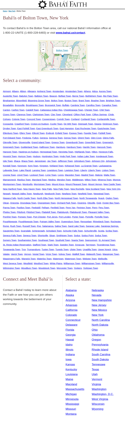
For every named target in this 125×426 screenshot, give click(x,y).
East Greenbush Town (47, 128)
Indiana (70, 354)
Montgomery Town (12, 184)
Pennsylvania (100, 344)
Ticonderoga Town (106, 244)
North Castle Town (26, 198)
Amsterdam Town (73, 91)
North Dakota (100, 324)
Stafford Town (39, 244)
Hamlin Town (89, 147)
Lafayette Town (10, 170)
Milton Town (90, 179)
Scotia (101, 231)
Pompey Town (25, 217)
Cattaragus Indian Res (51, 110)
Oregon (96, 339)
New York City (113, 189)
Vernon (27, 254)
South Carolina (101, 354)
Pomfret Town (10, 217)
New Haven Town (32, 189)
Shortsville (43, 235)
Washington (99, 389)
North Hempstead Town (66, 198)
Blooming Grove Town (39, 100)
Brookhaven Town (35, 105)
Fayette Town (90, 133)
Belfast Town (64, 96)
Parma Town (9, 207)
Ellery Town (25, 133)
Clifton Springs (99, 114)
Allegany (31, 91)
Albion (23, 91)
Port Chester (39, 217)
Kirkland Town (56, 165)
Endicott (50, 133)
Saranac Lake (93, 226)
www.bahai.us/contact (70, 32)
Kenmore (22, 165)
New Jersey (99, 305)
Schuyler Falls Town (73, 231)
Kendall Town (9, 165)
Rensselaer (86, 221)
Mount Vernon (95, 184)
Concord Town (34, 119)
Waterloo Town (44, 258)
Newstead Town (101, 193)
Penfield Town (57, 207)
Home (5, 11)
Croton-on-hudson (40, 124)
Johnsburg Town (82, 161)
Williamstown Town (90, 263)
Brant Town (84, 100)
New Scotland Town (95, 189)
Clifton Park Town (82, 114)
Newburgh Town (53, 193)
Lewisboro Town (55, 170)
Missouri (71, 408)
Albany (15, 91)
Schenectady (38, 231)
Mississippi (72, 403)
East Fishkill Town (26, 128)
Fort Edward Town (12, 138)
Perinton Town (84, 207)
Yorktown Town (90, 268)
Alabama (71, 290)
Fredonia (26, 138)
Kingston (44, 165)
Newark (7, 193)
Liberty (83, 170)
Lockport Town (37, 175)
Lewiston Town (71, 170)
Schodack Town (54, 231)
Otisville (91, 203)
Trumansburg (33, 249)
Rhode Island (100, 349)
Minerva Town (105, 179)
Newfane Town (69, 193)
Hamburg (60, 147)
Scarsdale (26, 231)
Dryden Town (9, 128)
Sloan (52, 235)
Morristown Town (42, 184)
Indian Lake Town (86, 156)
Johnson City (98, 161)
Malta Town (109, 175)
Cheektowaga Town (73, 110)
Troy (23, 249)
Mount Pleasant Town (76, 184)
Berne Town (78, 96)
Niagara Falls (9, 198)
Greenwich (107, 142)
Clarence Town (24, 114)
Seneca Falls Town (12, 235)
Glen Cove (96, 138)
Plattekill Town (49, 212)
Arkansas (71, 305)
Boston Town (70, 100)
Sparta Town (77, 240)
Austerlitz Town (10, 96)
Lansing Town (39, 170)
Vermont (97, 379)
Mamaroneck (9, 179)
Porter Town (78, 217)
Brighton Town (113, 100)
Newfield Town (85, 193)
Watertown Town (73, 258)
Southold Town (62, 240)
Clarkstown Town (41, 114)
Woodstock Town (46, 268)
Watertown (58, 258)
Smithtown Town (64, 235)
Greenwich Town (11, 147)
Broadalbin (8, 105)
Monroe (116, 179)
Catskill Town (32, 110)
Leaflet (52, 69)
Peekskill (36, 207)
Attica (95, 91)
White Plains (56, 263)
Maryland (71, 384)
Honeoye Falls (106, 152)
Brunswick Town (53, 105)
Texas (95, 369)
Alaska (70, 295)
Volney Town (64, 254)
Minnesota (72, 399)
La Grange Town (89, 165)
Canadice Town (109, 105)
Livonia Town (9, 175)
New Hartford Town (12, 189)
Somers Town (10, 240)
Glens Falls (108, 138)
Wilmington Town (11, 268)
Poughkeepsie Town (28, 221)
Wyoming (97, 408)
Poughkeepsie (10, 221)
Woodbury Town (29, 268)
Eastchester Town (106, 128)
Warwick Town (28, 258)
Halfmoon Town (47, 147)
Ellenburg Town (10, 133)
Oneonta (14, 203)
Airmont (7, 91)
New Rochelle (77, 189)
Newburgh (38, 193)
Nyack (101, 198)
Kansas (70, 364)
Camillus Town (93, 105)
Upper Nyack (104, 249)
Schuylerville (90, 231)
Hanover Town (10, 152)
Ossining (81, 203)
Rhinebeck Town (101, 221)
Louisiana (72, 374)
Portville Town (101, 217)
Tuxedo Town (62, 249)
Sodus (77, 235)
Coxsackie (8, 124)
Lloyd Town (22, 175)
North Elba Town (45, 198)
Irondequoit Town (104, 156)
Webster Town (89, 258)
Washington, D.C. (103, 394)
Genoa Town (70, 138)
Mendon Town (64, 179)
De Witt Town (70, 124)
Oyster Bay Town (110, 203)
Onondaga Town (28, 203)
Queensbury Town (70, 221)
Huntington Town (50, 156)
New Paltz (47, 189)
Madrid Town (87, 175)
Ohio (95, 329)
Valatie (6, 254)
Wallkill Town (78, 254)
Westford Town (41, 263)
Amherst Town (44, 91)
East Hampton (67, 128)
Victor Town (51, 254)
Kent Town (33, 165)
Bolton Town (62, 50)
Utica (114, 249)
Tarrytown (90, 244)
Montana (71, 413)
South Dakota (100, 359)
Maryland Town (39, 179)
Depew (97, 124)
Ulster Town (76, 249)
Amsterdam (58, 91)
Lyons (61, 175)
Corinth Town (63, 119)
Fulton (35, 138)
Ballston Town (41, 96)
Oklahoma (98, 334)
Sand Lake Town (76, 226)
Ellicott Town (38, 133)
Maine (69, 379)
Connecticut (73, 319)
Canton (6, 110)
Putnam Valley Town (50, 221)
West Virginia (100, 399)
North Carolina (101, 319)
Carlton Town (17, 110)
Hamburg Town (74, 147)
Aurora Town (105, 91)
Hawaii (70, 339)
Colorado (71, 314)
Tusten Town (48, 249)
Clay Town (56, 114)
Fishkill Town (104, 133)
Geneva (44, 138)
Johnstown (111, 161)
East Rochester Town (85, 128)
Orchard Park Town (66, 203)
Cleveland (67, 114)
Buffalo (65, 105)
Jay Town (52, 161)
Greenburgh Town (75, 142)
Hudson (36, 156)
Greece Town (58, 142)
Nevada (96, 295)
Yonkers (78, 268)
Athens (87, 91)
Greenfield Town (93, 142)
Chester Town (91, 110)
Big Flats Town (110, 96)
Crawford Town (21, 124)
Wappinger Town (110, 254)
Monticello (28, 184)
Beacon (53, 96)
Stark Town (53, 244)
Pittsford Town (33, 212)
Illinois (69, 349)
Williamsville (108, 263)
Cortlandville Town (106, 119)
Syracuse (79, 244)
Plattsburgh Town (78, 212)
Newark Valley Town (22, 193)
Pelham (45, 207)
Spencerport (91, 240)
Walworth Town (93, 254)
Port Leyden (65, 217)
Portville (89, 217)
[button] (63, 56)
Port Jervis (52, 217)
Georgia (71, 334)
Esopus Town (75, 133)
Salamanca (47, 226)
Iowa (69, 359)
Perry (94, 207)
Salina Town (61, 226)
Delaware (71, 324)
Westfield (27, 263)
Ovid (98, 203)
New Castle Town (112, 184)
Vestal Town (38, 254)
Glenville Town (10, 142)
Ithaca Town (27, 161)
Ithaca (17, 161)
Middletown (77, 179)
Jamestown (40, 161)
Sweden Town (67, 244)
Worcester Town (65, 268)
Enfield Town (61, 133)
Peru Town (104, 207)
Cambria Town (77, 105)
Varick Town (17, 254)
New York (12, 11)
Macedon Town (72, 175)
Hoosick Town (10, 156)
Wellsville (102, 258)
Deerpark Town (85, 124)
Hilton (94, 152)
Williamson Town (71, 263)
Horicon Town (25, 156)
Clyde (111, 114)
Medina (52, 179)
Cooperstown (48, 119)
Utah (95, 374)
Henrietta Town (65, 152)
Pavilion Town (23, 207)
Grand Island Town (40, 142)
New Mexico (99, 309)
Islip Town (8, 161)
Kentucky (71, 369)
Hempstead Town (48, 152)
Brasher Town (98, 100)
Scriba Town (112, 231)
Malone (98, 175)
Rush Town (15, 226)
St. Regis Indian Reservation (17, 244)
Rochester (116, 221)
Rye (39, 226)
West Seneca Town (12, 263)
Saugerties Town (11, 231)
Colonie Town (18, 119)
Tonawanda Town (11, 249)
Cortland (75, 119)
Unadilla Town (90, 249)
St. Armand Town (107, 240)
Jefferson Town (65, 161)
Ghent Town (84, 138)
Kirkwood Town (72, 165)
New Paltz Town (61, 189)
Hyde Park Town (68, 156)
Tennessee (98, 364)
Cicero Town (9, 114)
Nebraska (98, 290)
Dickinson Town (110, 124)
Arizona (70, 300)
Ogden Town (112, 198)
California (71, 309)
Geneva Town (56, 138)
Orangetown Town (47, 203)
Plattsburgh (63, 212)
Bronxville (20, 105)
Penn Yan (70, 207)
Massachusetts (75, 389)
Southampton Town (27, 240)
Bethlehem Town (93, 96)
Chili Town (104, 110)
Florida (70, 329)
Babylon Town (26, 96)
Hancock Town (104, 147)
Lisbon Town (108, 170)
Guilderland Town (29, 147)
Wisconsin (98, 403)
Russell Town (29, 226)
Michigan (71, 394)
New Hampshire (102, 300)
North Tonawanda (88, 198)
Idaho (69, 344)
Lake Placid (25, 170)
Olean (6, 203)
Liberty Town (94, 170)
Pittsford (21, 212)
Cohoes (7, 119)
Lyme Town (51, 175)
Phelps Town (9, 212)
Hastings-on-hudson (28, 152)
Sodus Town (101, 235)
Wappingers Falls (11, 258)
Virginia (96, 384)
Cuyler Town (56, 124)
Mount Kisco (58, 184)
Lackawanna (105, 165)
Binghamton (9, 100)
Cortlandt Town (88, 119)
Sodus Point (87, 235)
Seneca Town (29, 235)
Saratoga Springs (109, 226)
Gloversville (24, 142)
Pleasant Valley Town (98, 212)
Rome (6, 226)
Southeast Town (46, 240)
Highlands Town (82, 152)
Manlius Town (24, 179)
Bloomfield (21, 100)
